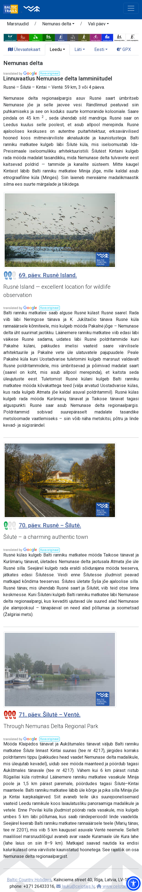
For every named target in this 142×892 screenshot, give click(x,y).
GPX (124, 49)
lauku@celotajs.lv (75, 886)
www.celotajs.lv (114, 886)
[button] (58, 24)
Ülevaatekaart (24, 49)
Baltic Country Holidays (29, 879)
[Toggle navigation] (131, 8)
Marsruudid (18, 23)
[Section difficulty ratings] (10, 275)
